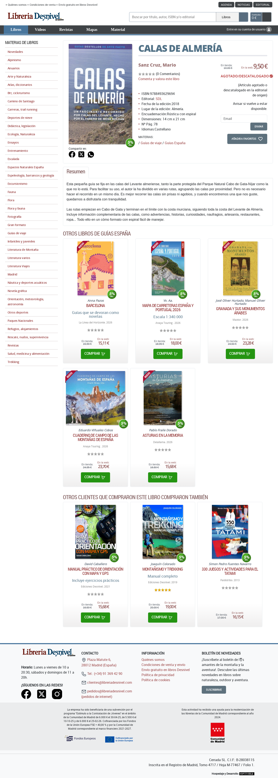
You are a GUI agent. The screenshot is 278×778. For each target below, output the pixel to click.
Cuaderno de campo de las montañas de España (95, 437)
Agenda (226, 5)
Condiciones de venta (43, 5)
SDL (159, 98)
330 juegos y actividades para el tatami (230, 571)
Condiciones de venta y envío (163, 664)
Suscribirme (214, 690)
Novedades (15, 52)
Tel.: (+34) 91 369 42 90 (101, 673)
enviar (259, 126)
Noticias (244, 5)
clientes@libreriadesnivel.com (106, 682)
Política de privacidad (158, 675)
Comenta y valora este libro (158, 79)
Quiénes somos (17, 5)
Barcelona (95, 305)
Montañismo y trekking (162, 569)
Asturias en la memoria (163, 435)
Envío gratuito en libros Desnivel (78, 5)
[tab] (76, 172)
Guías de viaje (151, 143)
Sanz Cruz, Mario (157, 65)
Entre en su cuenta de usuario (249, 29)
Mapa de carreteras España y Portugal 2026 (168, 307)
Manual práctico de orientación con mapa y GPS (95, 571)
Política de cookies (156, 680)
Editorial (263, 5)
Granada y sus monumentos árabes (240, 311)
